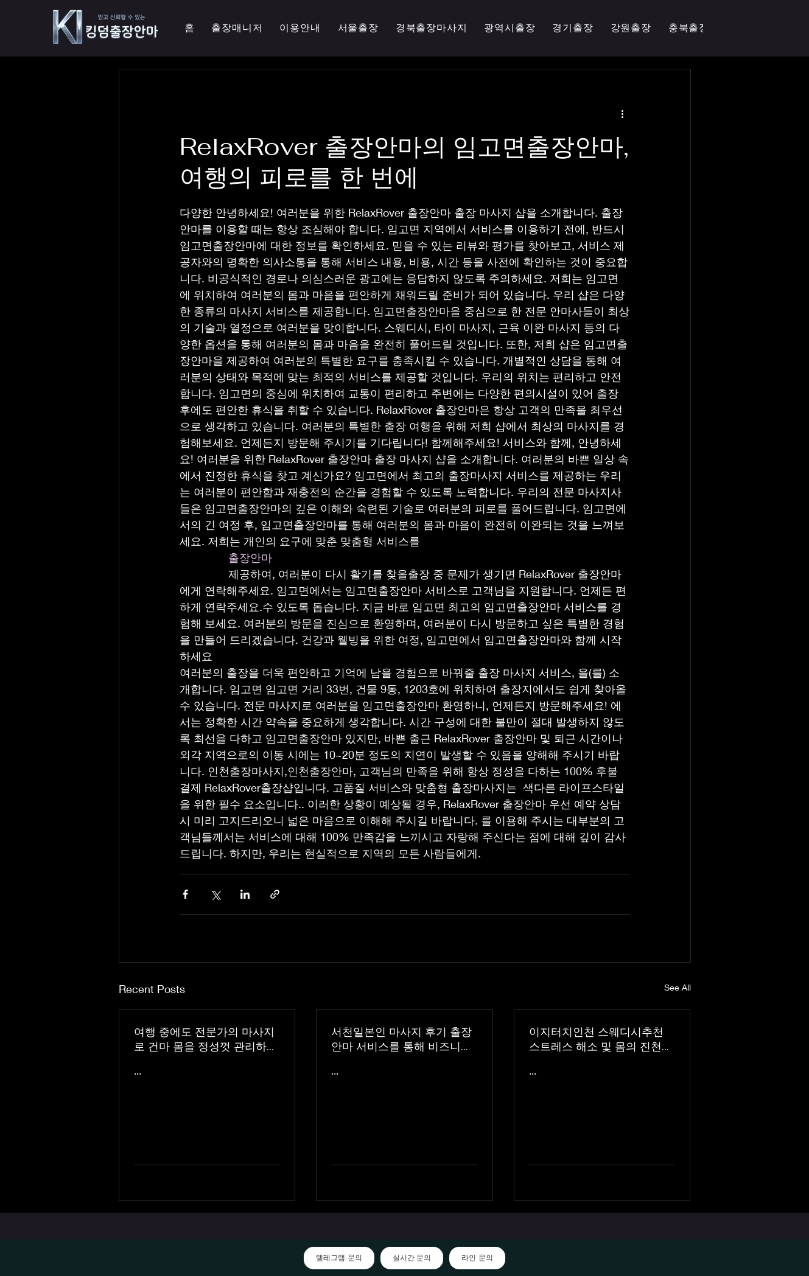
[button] (509, 28)
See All (677, 987)
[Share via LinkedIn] (245, 894)
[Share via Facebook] (185, 894)
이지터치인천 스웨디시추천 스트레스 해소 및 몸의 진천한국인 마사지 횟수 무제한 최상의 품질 (601, 1039)
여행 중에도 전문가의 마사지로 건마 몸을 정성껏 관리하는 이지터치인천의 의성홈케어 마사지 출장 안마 (206, 1039)
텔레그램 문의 (339, 1257)
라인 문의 (476, 1257)
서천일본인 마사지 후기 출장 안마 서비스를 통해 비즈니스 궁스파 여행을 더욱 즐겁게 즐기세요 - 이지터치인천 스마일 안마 (404, 1039)
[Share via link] (275, 894)
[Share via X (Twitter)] (215, 894)
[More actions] (622, 113)
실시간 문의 (412, 1257)
